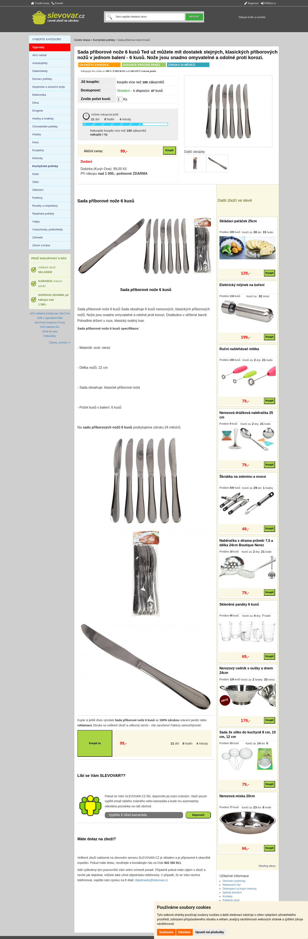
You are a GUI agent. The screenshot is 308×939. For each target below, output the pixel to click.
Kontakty (227, 896)
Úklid (35, 182)
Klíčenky (37, 158)
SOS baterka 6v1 (49, 326)
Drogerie (37, 110)
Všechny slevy (267, 865)
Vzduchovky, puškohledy (47, 229)
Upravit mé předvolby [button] (209, 932)
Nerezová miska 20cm (237, 796)
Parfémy (37, 197)
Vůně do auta (49, 331)
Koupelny (38, 150)
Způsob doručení (232, 892)
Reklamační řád (231, 884)
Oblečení (37, 189)
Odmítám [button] (184, 932)
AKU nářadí (39, 55)
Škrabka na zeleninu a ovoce (242, 476)
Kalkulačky (50, 335)
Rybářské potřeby (43, 213)
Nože (35, 174)
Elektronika (39, 94)
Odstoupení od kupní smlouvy (239, 888)
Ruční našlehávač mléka (239, 349)
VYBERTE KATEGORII (46, 39)
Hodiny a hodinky (43, 118)
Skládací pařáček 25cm (238, 221)
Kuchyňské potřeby (104, 40)
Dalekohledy (40, 71)
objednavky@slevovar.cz (151, 880)
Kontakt (57, 3)
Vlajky (36, 221)
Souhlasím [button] (166, 932)
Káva (35, 142)
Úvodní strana (40, 3)
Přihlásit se (268, 3)
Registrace (251, 3)
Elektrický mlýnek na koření (242, 285)
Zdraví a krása (41, 245)
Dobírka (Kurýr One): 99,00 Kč (104, 169)
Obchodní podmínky (233, 880)
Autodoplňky (40, 63)
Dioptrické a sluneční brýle (48, 86)
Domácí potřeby (42, 79)
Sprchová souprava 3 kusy (50, 322)
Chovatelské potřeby (45, 126)
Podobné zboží (231, 900)
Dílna (35, 102)
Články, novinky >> (60, 342)
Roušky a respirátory (45, 205)
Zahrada (37, 237)
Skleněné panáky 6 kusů (239, 604)
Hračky (36, 134)
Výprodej (38, 47)
